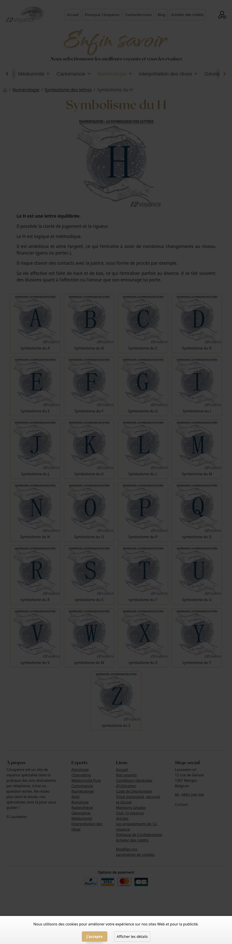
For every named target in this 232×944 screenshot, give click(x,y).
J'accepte (95, 936)
